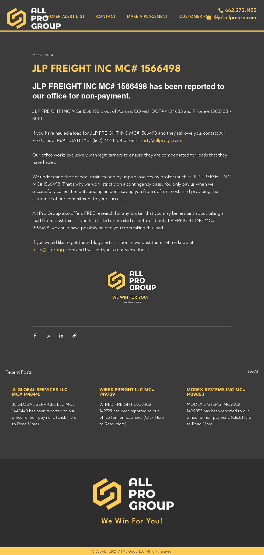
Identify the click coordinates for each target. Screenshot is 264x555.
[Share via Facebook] (34, 335)
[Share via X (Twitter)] (48, 335)
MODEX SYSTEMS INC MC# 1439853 (216, 392)
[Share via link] (74, 335)
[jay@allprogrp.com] (231, 17)
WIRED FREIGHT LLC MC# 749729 (127, 392)
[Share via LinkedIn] (61, 335)
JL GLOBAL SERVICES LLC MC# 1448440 (40, 392)
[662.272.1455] (237, 10)
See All (253, 371)
